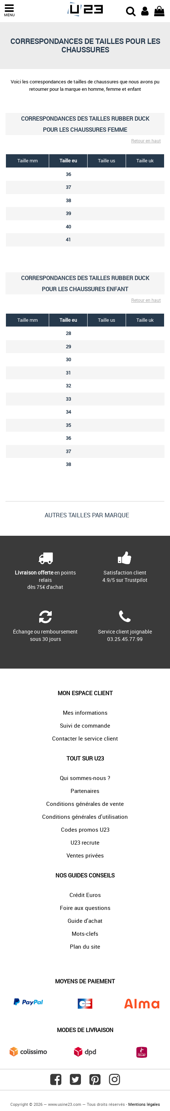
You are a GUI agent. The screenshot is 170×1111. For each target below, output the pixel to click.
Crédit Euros (85, 894)
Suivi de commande (85, 725)
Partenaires (85, 790)
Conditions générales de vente (85, 803)
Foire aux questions (85, 907)
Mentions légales (144, 1104)
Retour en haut (146, 141)
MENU (9, 10)
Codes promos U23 (85, 829)
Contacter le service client (85, 738)
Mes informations (85, 712)
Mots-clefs (85, 933)
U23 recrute (85, 842)
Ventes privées (85, 855)
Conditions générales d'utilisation (85, 816)
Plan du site (85, 946)
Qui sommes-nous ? (85, 778)
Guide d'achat (85, 920)
